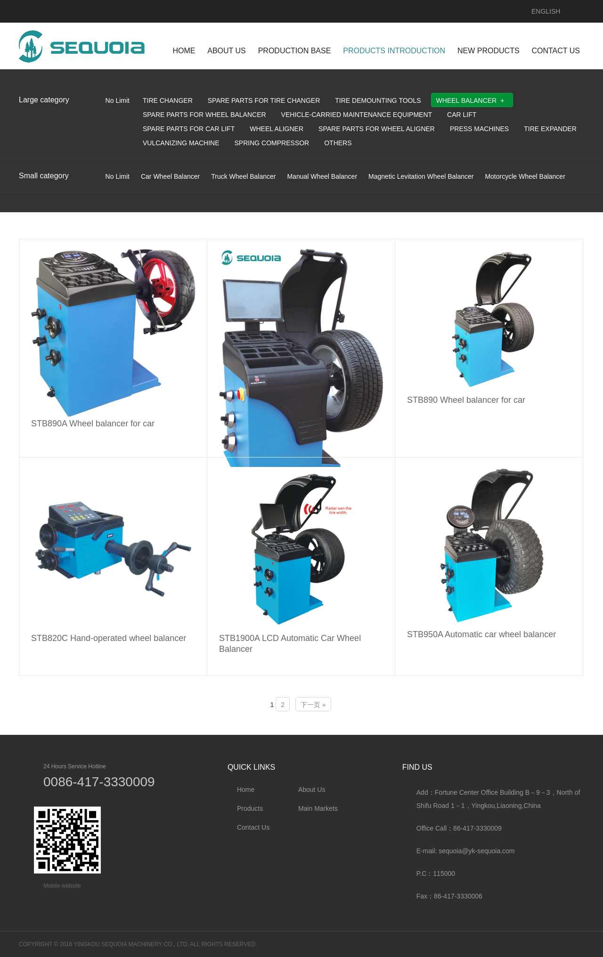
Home (245, 789)
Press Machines (479, 129)
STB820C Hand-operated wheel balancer (108, 638)
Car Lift (461, 114)
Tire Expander (550, 129)
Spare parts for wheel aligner (376, 129)
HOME (183, 51)
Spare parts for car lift (189, 129)
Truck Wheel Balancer (243, 176)
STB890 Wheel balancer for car (466, 400)
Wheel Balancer (466, 100)
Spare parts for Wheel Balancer (204, 114)
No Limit (118, 100)
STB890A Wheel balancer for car (93, 423)
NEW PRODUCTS (488, 51)
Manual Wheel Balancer (322, 176)
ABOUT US (226, 51)
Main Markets (318, 808)
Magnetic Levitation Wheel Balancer (420, 176)
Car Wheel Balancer (170, 176)
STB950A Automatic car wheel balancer (481, 634)
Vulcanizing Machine (181, 143)
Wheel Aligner (276, 129)
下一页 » (313, 704)
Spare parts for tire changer (264, 100)
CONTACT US (555, 51)
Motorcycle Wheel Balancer (525, 176)
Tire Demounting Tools (378, 100)
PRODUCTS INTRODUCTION (394, 51)
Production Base (294, 51)
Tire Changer (168, 100)
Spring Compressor (272, 143)
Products (250, 808)
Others (337, 143)
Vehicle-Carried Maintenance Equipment (356, 114)
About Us (312, 789)
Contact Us (253, 827)
